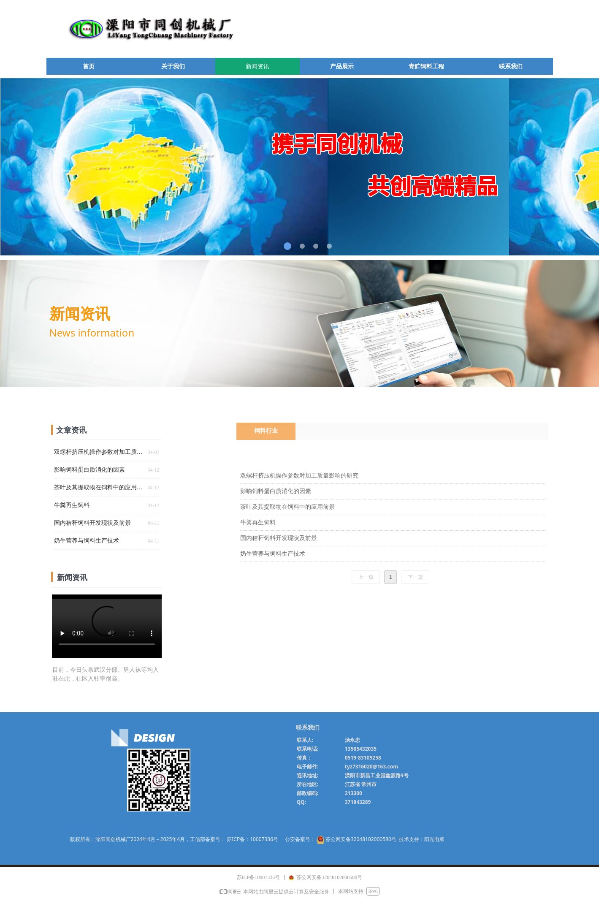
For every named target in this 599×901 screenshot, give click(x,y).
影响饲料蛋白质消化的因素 (275, 491)
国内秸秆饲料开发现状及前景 (278, 538)
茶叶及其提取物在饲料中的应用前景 (287, 507)
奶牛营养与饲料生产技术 (272, 554)
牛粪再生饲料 (258, 522)
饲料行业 (266, 431)
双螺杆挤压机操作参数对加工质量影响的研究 (299, 475)
